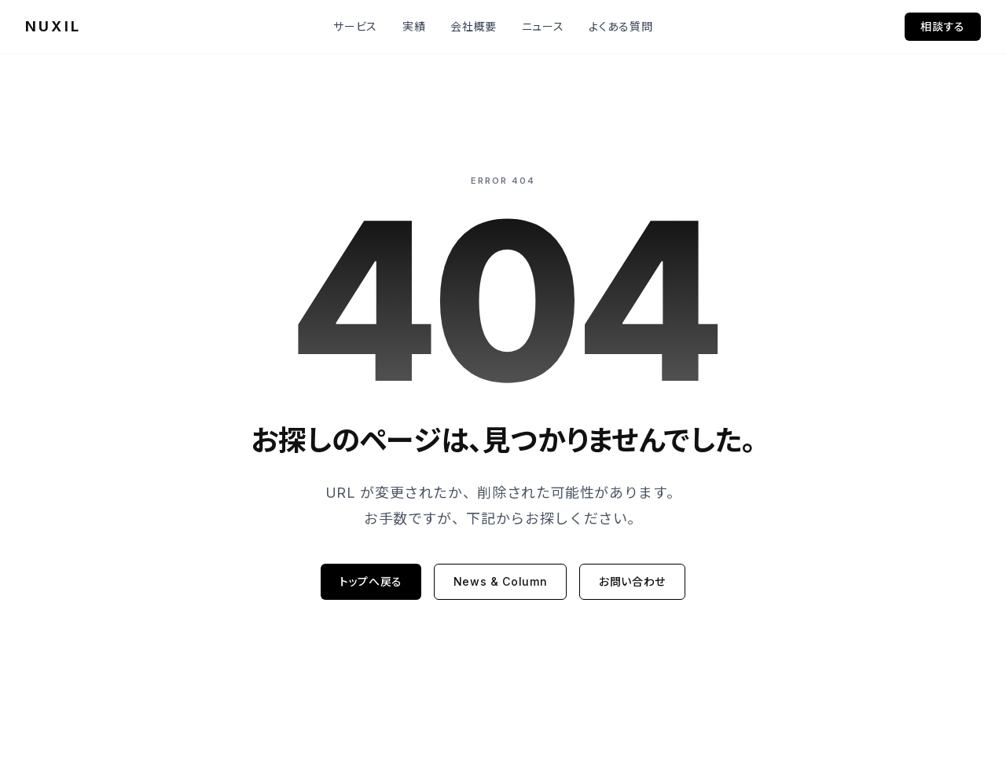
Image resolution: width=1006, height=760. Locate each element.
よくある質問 (620, 26)
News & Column (500, 581)
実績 (413, 26)
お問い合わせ (632, 581)
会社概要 (473, 26)
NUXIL (53, 26)
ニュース (543, 26)
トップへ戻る (371, 581)
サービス (355, 26)
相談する (942, 26)
